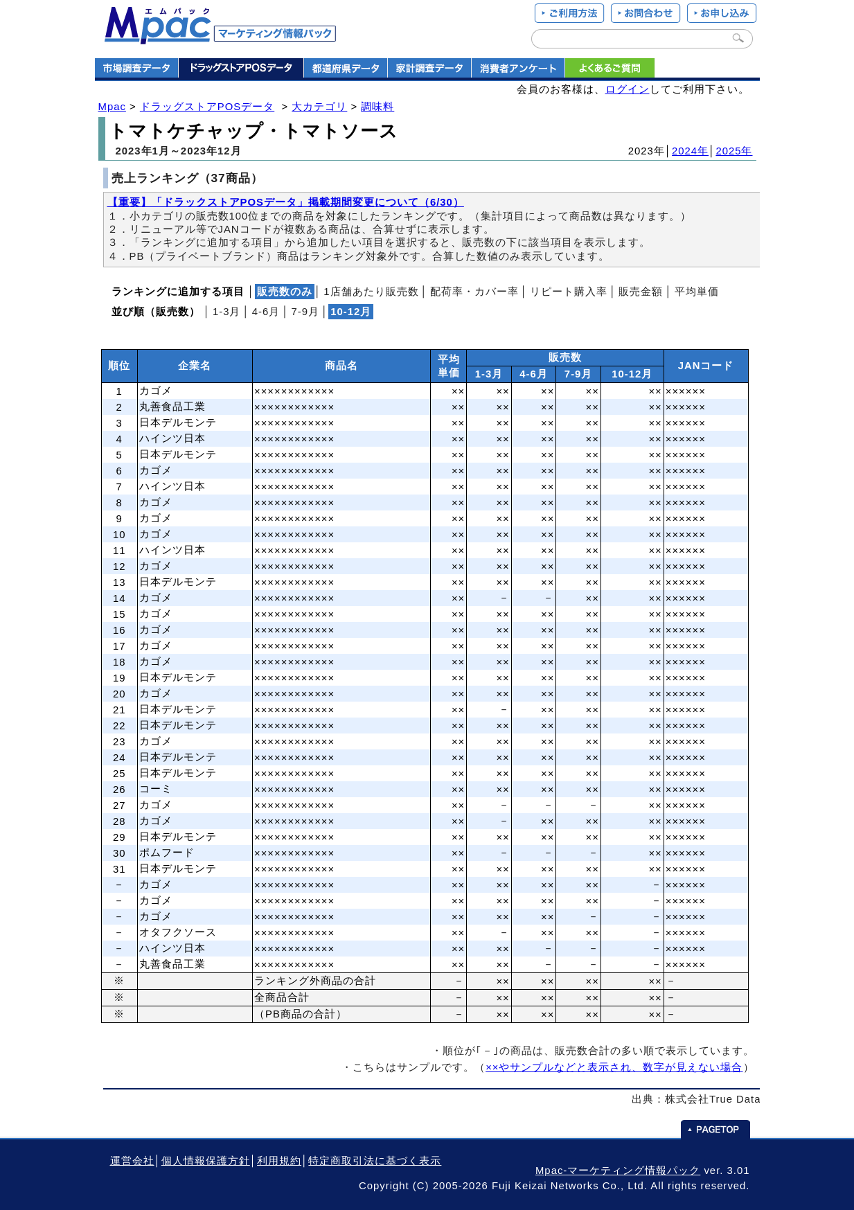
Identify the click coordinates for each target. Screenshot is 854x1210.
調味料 (377, 106)
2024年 (690, 151)
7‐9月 (306, 311)
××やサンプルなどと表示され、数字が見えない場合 (614, 1067)
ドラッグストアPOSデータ (207, 106)
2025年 (733, 151)
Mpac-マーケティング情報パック (617, 1170)
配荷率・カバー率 (474, 291)
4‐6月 (266, 311)
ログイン (627, 89)
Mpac (112, 106)
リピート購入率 (568, 291)
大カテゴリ (319, 106)
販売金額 (641, 291)
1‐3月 (227, 311)
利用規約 (279, 1160)
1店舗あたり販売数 (370, 291)
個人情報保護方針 (205, 1160)
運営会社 (132, 1160)
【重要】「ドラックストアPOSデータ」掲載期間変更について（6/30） (285, 202)
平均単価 (697, 291)
